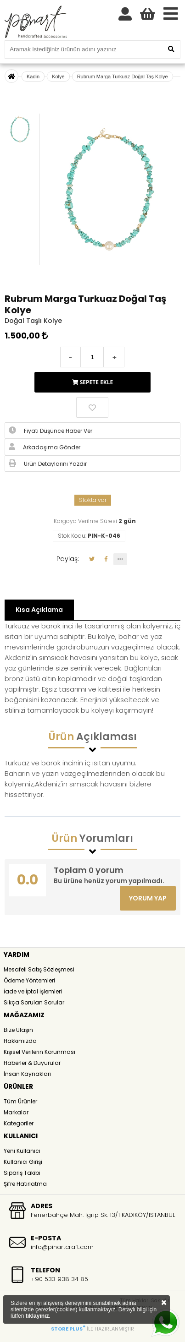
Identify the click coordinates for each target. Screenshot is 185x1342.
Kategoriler (19, 1123)
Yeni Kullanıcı (22, 1151)
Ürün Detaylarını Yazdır (48, 463)
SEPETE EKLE (92, 382)
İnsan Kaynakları (27, 1074)
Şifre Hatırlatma (25, 1184)
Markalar (16, 1112)
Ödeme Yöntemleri (29, 980)
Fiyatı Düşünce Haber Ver (50, 430)
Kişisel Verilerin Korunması (39, 1052)
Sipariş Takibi (22, 1173)
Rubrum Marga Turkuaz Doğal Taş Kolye (122, 76)
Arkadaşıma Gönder (44, 447)
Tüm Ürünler (20, 1101)
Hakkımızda (20, 1041)
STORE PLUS (68, 1328)
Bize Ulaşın (18, 1030)
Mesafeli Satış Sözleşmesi (39, 969)
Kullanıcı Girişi (23, 1162)
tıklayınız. (38, 1316)
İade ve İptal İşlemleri (33, 991)
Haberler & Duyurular (32, 1063)
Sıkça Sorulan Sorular (34, 1002)
